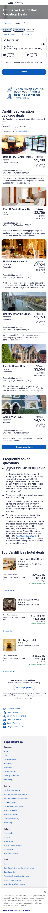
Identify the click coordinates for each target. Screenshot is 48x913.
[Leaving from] (24, 40)
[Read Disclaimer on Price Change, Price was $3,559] (39, 262)
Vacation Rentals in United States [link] (15, 794)
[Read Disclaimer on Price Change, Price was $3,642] (39, 314)
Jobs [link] (5, 755)
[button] (24, 590)
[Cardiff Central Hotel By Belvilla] (24, 221)
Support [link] (6, 864)
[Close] (45, 892)
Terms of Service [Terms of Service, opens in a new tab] (24, 910)
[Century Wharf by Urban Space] (24, 326)
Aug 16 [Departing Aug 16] (10, 56)
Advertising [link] (8, 780)
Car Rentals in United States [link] (13, 806)
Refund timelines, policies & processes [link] (17, 876)
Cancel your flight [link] (10, 872)
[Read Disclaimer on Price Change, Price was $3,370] (39, 209)
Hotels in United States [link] (12, 790)
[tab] (7, 23)
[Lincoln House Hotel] (24, 377)
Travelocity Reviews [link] (11, 810)
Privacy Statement (10, 910)
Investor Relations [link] (10, 772)
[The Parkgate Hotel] (24, 611)
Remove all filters (23, 131)
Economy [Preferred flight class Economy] (27, 34)
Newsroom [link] (8, 768)
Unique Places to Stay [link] (11, 819)
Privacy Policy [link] (9, 833)
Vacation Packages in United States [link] (16, 798)
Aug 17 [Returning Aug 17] (33, 56)
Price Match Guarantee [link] (25, 536)
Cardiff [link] (10, 3)
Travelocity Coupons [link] (11, 815)
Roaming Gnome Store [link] (11, 776)
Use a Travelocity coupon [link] (12, 880)
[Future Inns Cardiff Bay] (24, 571)
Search (24, 72)
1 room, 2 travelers (10, 34)
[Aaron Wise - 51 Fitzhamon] (24, 428)
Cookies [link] (7, 837)
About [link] (6, 751)
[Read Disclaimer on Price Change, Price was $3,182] (39, 157)
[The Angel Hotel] (24, 652)
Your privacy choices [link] (11, 853)
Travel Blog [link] (8, 823)
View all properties (24, 687)
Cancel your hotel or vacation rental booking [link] (19, 868)
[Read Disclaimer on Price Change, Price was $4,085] (39, 366)
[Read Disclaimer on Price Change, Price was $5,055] (39, 417)
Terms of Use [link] (8, 841)
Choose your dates (24, 447)
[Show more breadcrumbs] (4, 3)
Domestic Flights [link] (10, 802)
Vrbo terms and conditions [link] (13, 845)
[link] (24, 709)
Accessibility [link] (8, 849)
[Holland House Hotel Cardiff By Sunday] (24, 273)
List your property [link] (10, 759)
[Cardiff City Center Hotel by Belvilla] (24, 169)
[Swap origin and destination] (43, 43)
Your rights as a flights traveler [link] (14, 884)
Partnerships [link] (8, 763)
